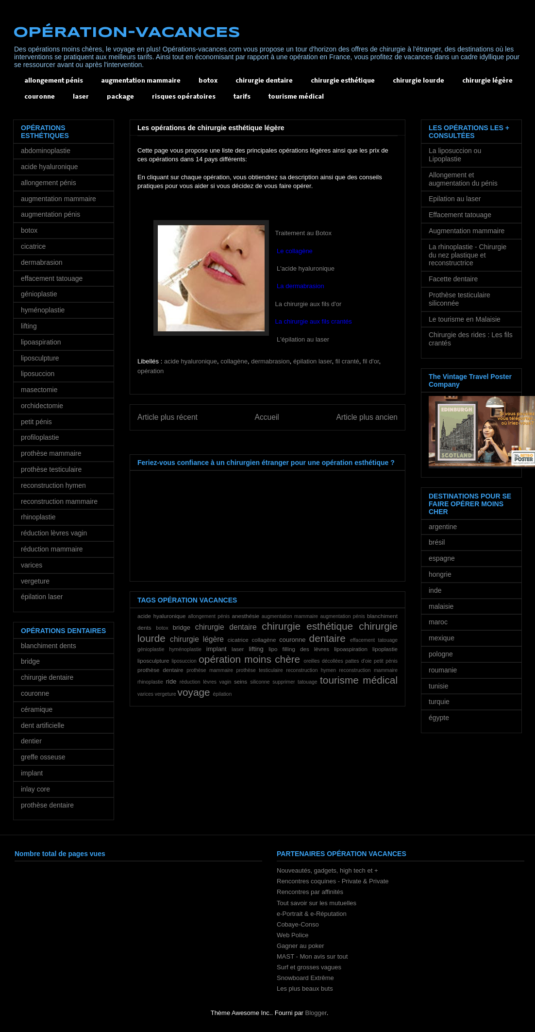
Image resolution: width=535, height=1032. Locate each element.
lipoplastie (385, 649)
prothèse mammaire (209, 670)
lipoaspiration (351, 649)
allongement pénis (53, 81)
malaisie (441, 606)
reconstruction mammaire (368, 670)
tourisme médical (296, 97)
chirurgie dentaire (264, 81)
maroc (438, 622)
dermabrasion (270, 361)
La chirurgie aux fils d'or (308, 304)
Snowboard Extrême (305, 977)
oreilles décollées (323, 661)
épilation (222, 694)
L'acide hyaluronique (304, 268)
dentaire (327, 638)
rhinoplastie (150, 682)
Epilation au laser (455, 199)
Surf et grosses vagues (309, 967)
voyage (194, 692)
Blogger (316, 1012)
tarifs (242, 97)
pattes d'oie (358, 661)
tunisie (438, 686)
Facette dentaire (453, 279)
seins (240, 681)
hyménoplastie (185, 649)
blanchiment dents (48, 646)
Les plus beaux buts (305, 988)
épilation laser (312, 361)
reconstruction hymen (311, 670)
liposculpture (153, 660)
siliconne (259, 682)
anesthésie (245, 616)
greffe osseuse (43, 757)
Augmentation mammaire (466, 231)
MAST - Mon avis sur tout (312, 956)
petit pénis (386, 661)
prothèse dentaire (160, 670)
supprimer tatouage (294, 682)
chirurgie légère (487, 81)
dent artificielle (43, 725)
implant (216, 649)
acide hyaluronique (190, 361)
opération (150, 371)
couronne (39, 97)
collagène (234, 361)
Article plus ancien (367, 417)
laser (81, 97)
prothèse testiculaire (259, 670)
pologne (441, 654)
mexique (441, 638)
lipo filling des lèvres (298, 649)
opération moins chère (249, 659)
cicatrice (238, 639)
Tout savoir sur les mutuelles (316, 903)
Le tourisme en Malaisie (465, 319)
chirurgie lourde (418, 81)
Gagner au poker (300, 945)
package (120, 97)
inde (435, 590)
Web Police (293, 935)
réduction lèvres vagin (206, 682)
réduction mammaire (52, 549)
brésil (437, 542)
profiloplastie (40, 437)
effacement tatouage (374, 640)
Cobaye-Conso (298, 924)
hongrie (440, 574)
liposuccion (183, 661)
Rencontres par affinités (310, 891)
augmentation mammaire (141, 81)
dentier (31, 741)
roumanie (443, 670)
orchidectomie (42, 406)
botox (208, 81)
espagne (442, 558)
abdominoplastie (45, 151)
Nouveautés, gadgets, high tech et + (327, 870)
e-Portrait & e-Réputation (312, 913)
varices (145, 694)
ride (171, 681)
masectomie (39, 390)
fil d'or (371, 361)
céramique (36, 709)
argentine (443, 527)
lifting (256, 649)
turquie (439, 701)
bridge (181, 627)
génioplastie (150, 649)
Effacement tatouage (460, 215)
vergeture (165, 694)
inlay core (35, 789)
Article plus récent (167, 417)
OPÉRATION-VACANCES (126, 33)
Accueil (267, 417)
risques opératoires (184, 97)
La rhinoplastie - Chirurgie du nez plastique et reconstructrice (467, 255)
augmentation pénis (342, 616)
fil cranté (347, 361)
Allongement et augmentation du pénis (463, 179)
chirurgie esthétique (343, 81)
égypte (439, 718)
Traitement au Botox (303, 233)
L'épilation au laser (302, 339)
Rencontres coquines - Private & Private (333, 881)
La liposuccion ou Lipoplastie (455, 155)
